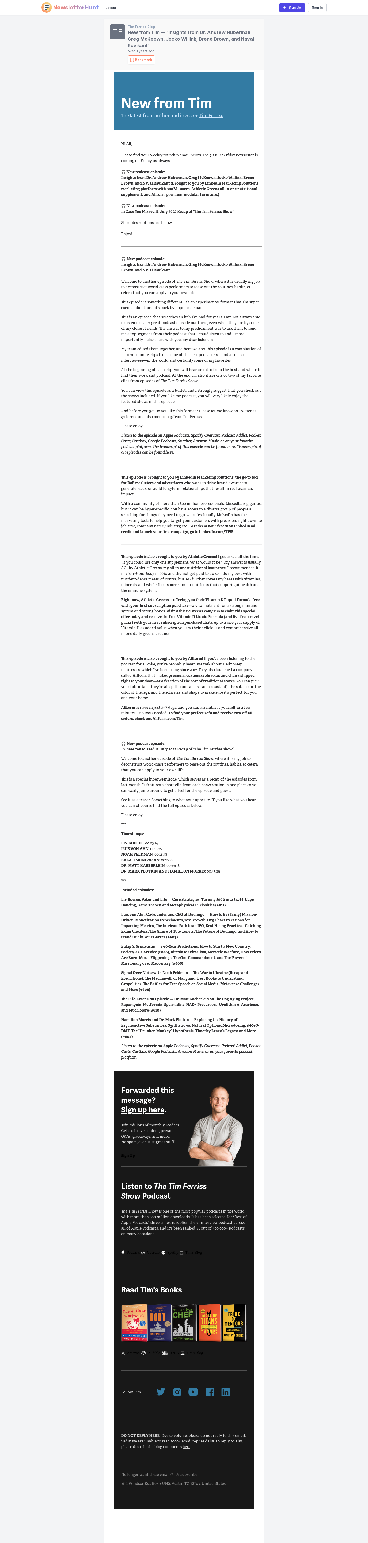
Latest (111, 8)
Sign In (317, 7)
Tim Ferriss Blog (141, 27)
